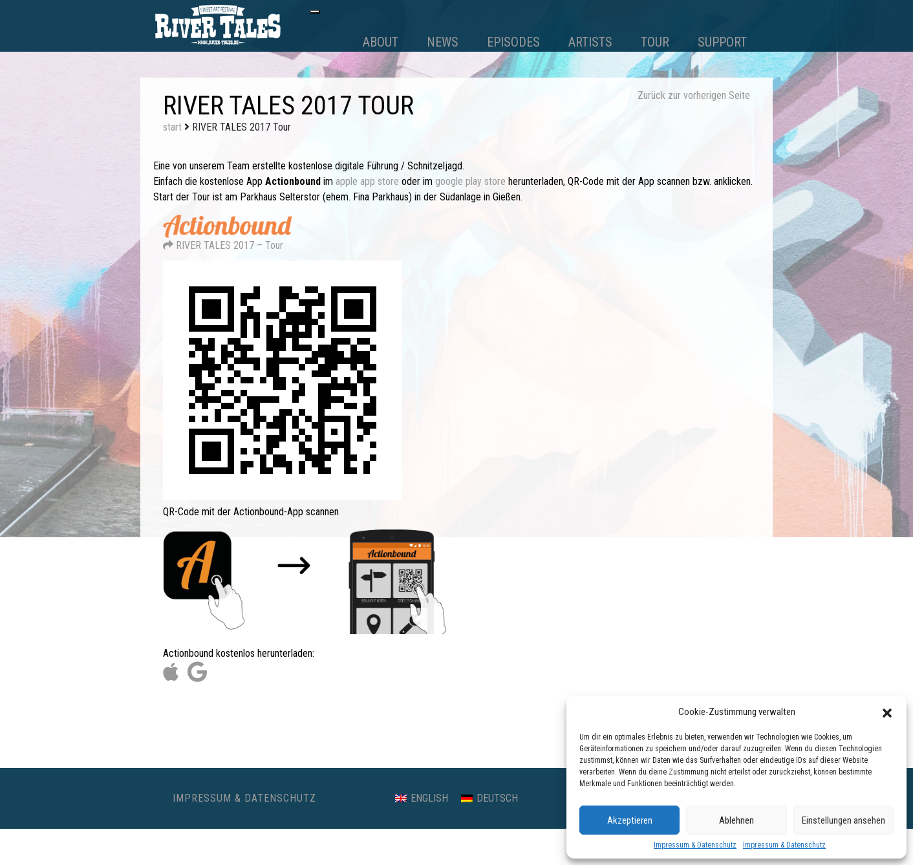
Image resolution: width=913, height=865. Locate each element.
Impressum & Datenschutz (695, 845)
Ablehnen (736, 820)
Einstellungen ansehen (843, 820)
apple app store (367, 181)
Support (722, 42)
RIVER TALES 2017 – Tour (227, 239)
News (442, 42)
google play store (470, 181)
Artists (590, 42)
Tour (655, 42)
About (380, 42)
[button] (887, 711)
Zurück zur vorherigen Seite (694, 95)
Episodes (513, 42)
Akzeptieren (629, 820)
